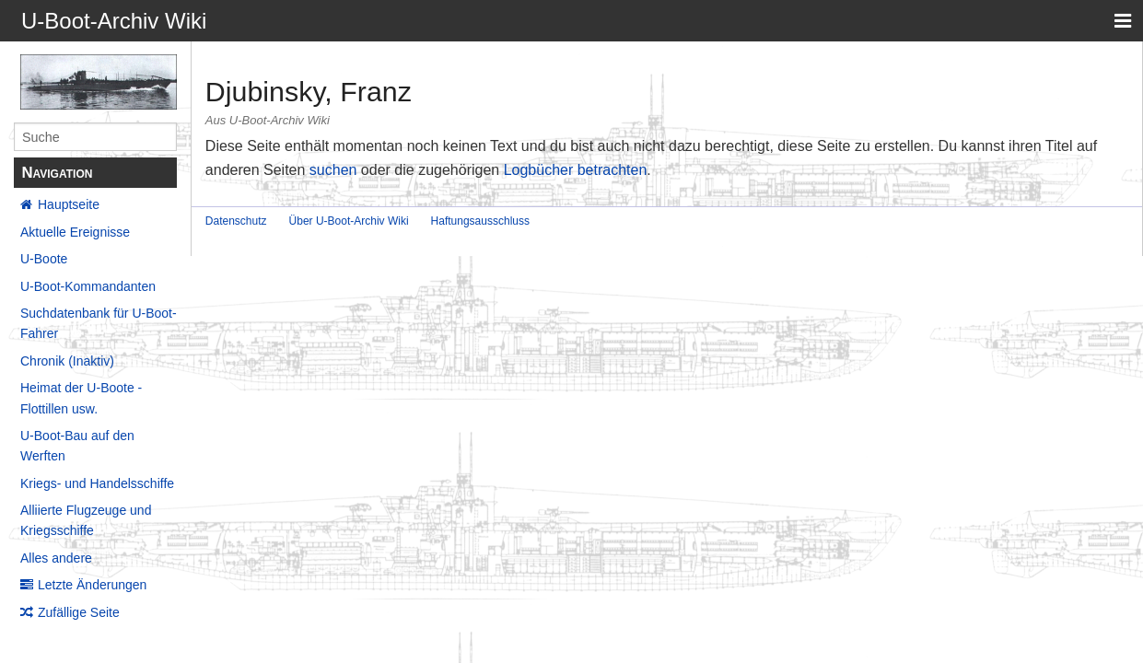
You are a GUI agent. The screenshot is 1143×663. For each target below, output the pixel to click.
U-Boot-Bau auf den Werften (77, 445)
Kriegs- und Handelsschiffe (97, 483)
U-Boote (43, 258)
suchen (333, 170)
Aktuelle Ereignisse (75, 232)
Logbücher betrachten (575, 170)
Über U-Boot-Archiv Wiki (349, 221)
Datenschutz (236, 221)
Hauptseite (68, 204)
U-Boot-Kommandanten (88, 286)
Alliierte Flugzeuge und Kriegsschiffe (85, 520)
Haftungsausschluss (480, 221)
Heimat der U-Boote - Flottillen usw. (81, 397)
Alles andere (56, 558)
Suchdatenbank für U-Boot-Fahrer (98, 323)
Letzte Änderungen (92, 584)
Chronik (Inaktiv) (67, 361)
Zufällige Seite (79, 612)
